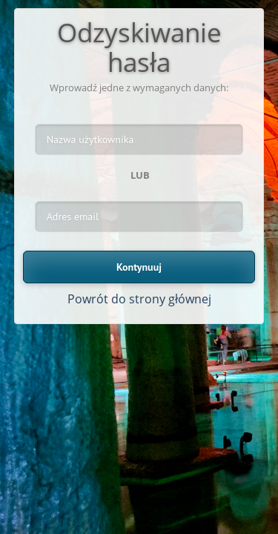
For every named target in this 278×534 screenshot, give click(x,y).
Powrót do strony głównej (139, 299)
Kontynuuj (139, 267)
